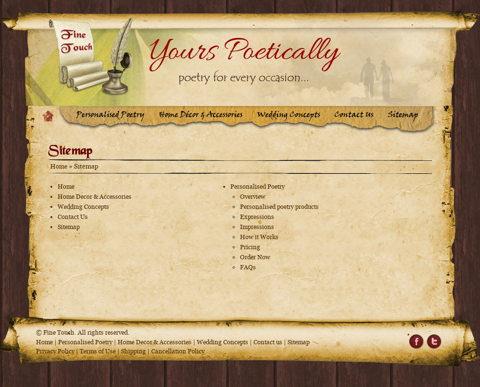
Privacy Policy (55, 351)
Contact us (267, 342)
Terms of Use (98, 351)
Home (58, 166)
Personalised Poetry (257, 186)
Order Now (255, 257)
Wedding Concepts (83, 206)
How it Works (259, 237)
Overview (252, 196)
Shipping (134, 351)
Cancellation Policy (177, 351)
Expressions (257, 216)
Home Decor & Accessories (95, 196)
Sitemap (69, 226)
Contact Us (73, 216)
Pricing (250, 247)
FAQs (248, 267)
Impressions (257, 226)
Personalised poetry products (279, 206)
